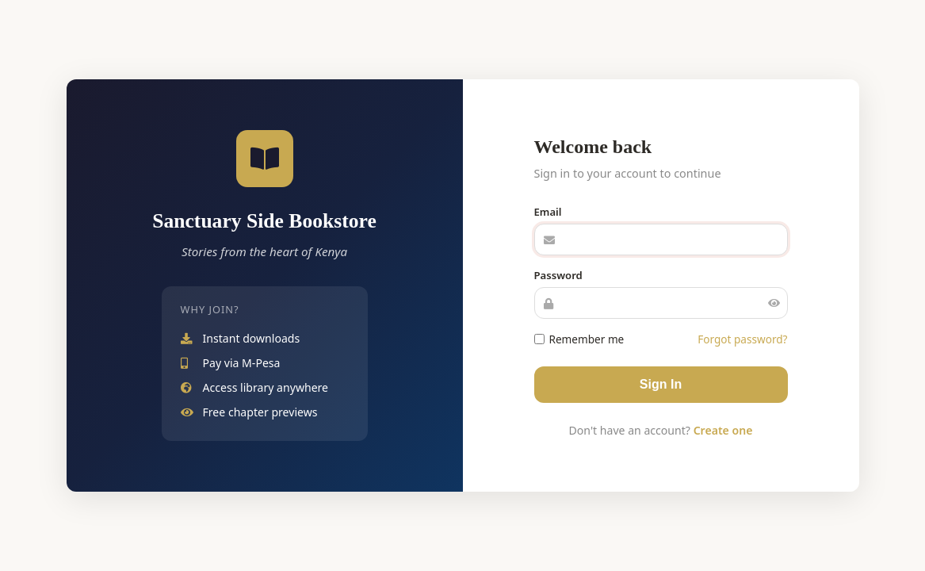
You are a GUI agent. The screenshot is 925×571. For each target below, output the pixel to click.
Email (548, 212)
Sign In (661, 384)
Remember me (579, 339)
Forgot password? (742, 339)
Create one (723, 430)
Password (558, 275)
